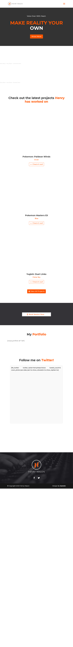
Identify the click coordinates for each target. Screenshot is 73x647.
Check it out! (37, 165)
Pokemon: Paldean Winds (36, 157)
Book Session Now (36, 315)
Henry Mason (3, 63)
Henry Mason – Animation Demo (13, 82)
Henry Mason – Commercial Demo (13, 63)
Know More (36, 36)
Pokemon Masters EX (36, 216)
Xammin (63, 487)
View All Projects (37, 292)
